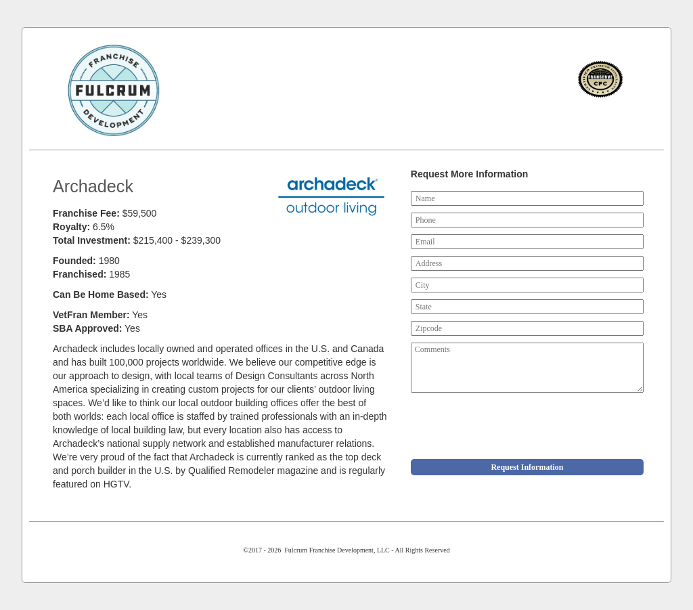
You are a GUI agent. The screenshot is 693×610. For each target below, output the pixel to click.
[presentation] (514, 425)
